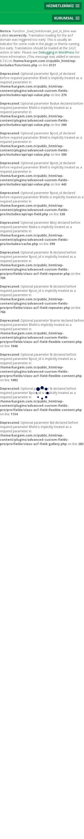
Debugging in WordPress (56, 52)
